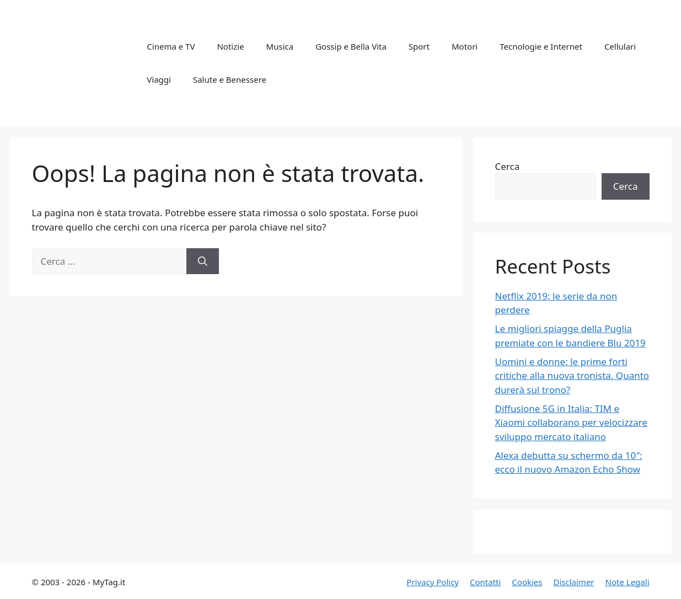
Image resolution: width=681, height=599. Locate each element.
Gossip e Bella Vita (351, 46)
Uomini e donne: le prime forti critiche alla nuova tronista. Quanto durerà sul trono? (572, 375)
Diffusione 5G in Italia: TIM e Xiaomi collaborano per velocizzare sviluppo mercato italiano (571, 422)
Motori (465, 46)
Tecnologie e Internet (541, 46)
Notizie (230, 46)
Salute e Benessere (229, 79)
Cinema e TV (171, 46)
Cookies (527, 581)
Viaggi (159, 79)
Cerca (507, 166)
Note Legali (627, 581)
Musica (280, 46)
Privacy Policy (432, 581)
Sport (419, 46)
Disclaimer (574, 581)
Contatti (485, 581)
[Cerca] (202, 261)
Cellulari (620, 46)
